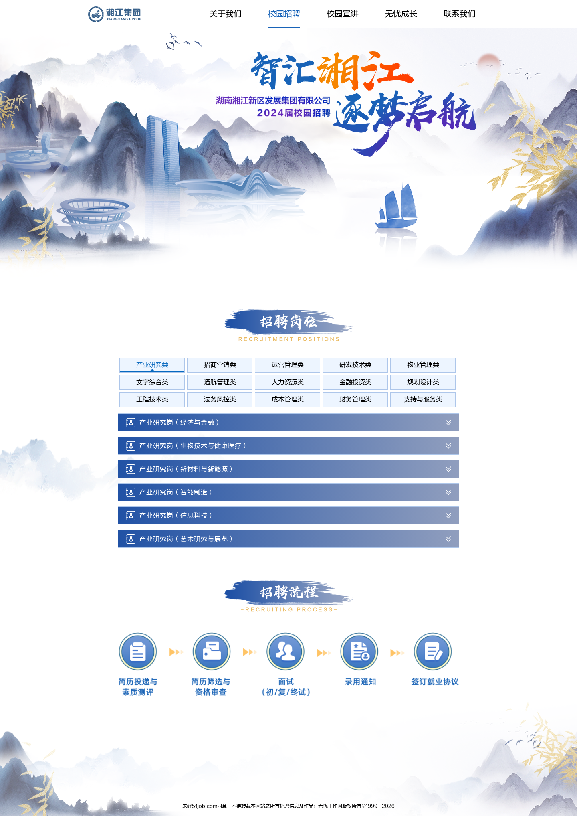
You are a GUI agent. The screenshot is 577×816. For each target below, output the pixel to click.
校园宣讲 (343, 13)
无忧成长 (401, 13)
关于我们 (226, 13)
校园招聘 (284, 13)
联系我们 (460, 13)
